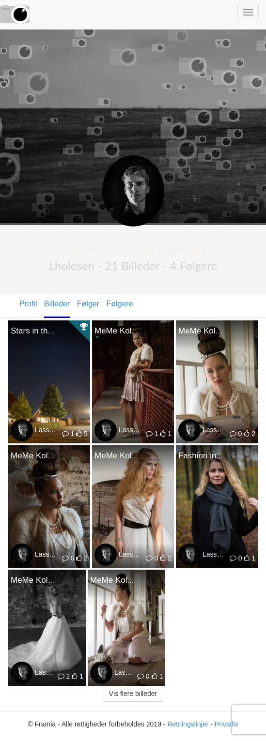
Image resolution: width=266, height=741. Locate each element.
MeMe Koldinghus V (131, 455)
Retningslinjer (187, 724)
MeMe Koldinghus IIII (49, 580)
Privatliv (226, 724)
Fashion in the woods (217, 455)
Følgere (119, 304)
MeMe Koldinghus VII (217, 330)
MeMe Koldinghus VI (49, 455)
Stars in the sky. (40, 330)
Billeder (57, 304)
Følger (88, 304)
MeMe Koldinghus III (127, 580)
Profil (28, 304)
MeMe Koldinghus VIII (134, 330)
